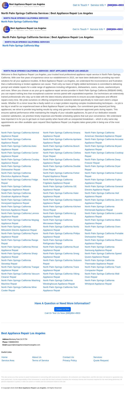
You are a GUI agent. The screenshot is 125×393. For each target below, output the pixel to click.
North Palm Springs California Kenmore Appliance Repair (16, 208)
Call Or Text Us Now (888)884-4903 (62, 313)
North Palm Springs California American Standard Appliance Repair (103, 134)
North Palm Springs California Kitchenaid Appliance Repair (99, 208)
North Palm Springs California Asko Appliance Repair (18, 148)
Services (97, 357)
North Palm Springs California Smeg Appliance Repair (61, 255)
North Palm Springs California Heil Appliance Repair (102, 195)
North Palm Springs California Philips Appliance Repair (61, 235)
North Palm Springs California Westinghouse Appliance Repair (59, 282)
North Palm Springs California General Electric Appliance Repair (104, 188)
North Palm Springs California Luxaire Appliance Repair (103, 215)
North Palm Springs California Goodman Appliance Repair (16, 195)
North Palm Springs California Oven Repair (102, 228)
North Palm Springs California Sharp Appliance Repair (19, 255)
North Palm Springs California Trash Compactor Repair (103, 269)
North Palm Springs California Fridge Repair (19, 181)
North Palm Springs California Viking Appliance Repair (61, 275)
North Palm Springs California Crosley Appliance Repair (20, 161)
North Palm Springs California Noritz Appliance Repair (61, 228)
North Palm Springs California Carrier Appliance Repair (19, 154)
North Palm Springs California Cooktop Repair (104, 154)
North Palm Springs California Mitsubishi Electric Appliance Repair (19, 228)
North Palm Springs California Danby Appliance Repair (61, 161)
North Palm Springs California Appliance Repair (16, 141)
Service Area (8, 360)
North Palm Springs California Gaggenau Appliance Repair (16, 188)
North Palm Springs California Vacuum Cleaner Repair (20, 275)
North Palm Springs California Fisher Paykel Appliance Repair (61, 175)
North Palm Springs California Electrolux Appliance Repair (16, 175)
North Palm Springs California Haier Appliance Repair (61, 195)
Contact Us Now (62, 309)
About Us (36, 357)
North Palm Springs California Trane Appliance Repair (61, 269)
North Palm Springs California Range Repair (19, 242)
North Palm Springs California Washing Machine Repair (20, 282)
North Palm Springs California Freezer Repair (104, 175)
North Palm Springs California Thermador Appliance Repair (99, 262)
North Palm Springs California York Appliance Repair (60, 289)
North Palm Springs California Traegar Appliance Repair (20, 269)
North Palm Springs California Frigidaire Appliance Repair (58, 181)
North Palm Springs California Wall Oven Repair (102, 275)
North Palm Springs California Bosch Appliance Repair (61, 148)
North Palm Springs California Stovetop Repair (16, 262)
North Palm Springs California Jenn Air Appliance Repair (104, 201)
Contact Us (68, 357)
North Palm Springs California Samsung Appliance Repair (99, 248)
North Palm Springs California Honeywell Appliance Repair (16, 201)
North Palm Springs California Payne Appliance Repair (19, 235)
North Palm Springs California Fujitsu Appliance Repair (103, 181)
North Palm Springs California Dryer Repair (102, 168)
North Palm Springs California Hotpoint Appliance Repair (62, 201)
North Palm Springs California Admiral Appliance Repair (20, 134)
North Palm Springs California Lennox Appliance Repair (20, 215)
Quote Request (101, 360)
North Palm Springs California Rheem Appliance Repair (103, 242)
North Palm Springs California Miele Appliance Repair (102, 222)
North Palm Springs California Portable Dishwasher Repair (104, 235)
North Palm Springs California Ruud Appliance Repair (61, 248)
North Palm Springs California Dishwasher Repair (16, 168)
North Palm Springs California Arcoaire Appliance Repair (104, 141)
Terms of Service (40, 360)
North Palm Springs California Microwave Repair (58, 222)
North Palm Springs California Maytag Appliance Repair (20, 222)
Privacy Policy (70, 360)
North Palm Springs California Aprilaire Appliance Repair (62, 141)
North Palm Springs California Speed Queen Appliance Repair (103, 255)
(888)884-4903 (115, 5)
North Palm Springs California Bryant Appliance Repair (103, 148)
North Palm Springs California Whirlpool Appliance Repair (99, 282)
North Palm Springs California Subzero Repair (62, 262)
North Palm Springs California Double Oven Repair (61, 168)
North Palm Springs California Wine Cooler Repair (19, 289)
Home (5, 357)
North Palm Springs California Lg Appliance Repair (59, 215)
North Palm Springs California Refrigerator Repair (58, 242)
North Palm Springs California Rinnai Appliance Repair (19, 248)
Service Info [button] (97, 5)
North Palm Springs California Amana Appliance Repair (61, 134)
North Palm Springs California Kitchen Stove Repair (62, 208)
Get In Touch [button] (80, 5)
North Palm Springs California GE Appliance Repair (60, 188)
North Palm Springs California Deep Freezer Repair (102, 161)
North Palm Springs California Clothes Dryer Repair (62, 154)
